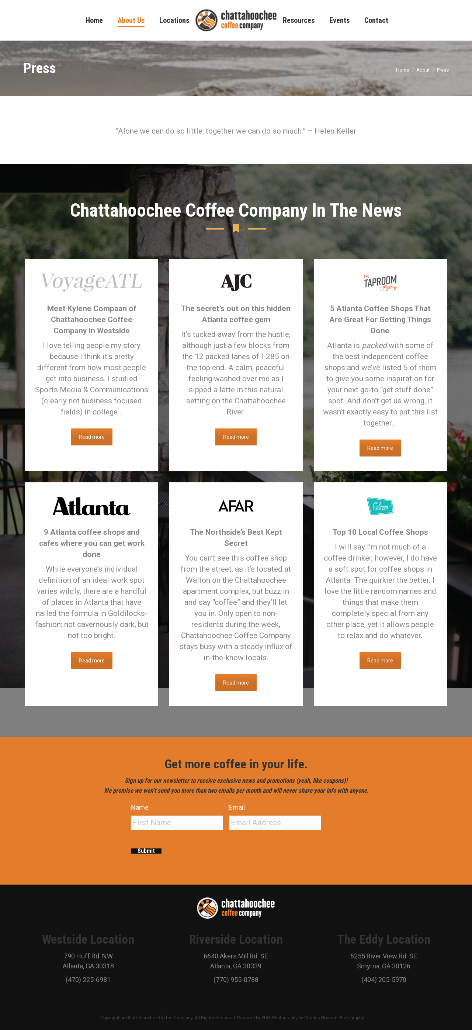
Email (240, 807)
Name (143, 807)
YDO (265, 1017)
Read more (92, 437)
